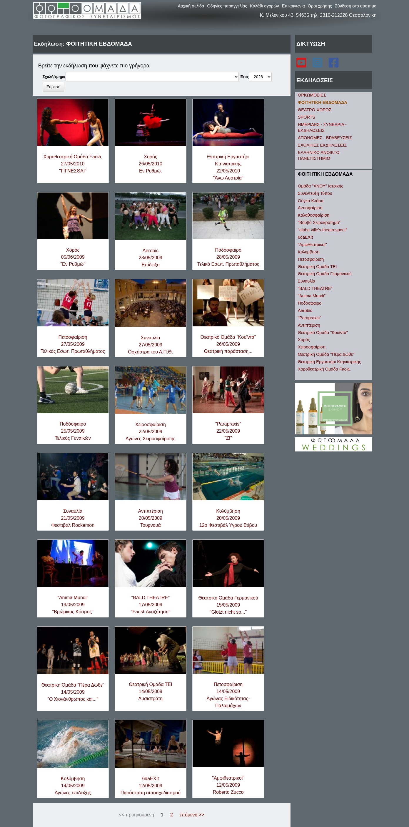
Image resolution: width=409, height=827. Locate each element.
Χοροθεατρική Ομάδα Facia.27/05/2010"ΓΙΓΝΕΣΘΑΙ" (72, 163)
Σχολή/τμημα (54, 76)
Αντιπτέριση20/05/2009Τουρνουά (150, 518)
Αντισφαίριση (310, 207)
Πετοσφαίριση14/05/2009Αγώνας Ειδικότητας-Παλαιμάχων (228, 695)
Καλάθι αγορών (264, 6)
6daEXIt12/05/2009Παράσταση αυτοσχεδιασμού (151, 785)
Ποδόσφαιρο (309, 303)
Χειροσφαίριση (311, 347)
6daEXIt (305, 237)
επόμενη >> (192, 814)
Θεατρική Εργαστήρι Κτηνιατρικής (329, 361)
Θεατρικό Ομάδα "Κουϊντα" (323, 332)
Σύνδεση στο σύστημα (356, 6)
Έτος (244, 76)
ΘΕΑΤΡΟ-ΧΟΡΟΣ (314, 109)
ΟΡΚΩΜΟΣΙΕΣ (312, 95)
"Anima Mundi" (311, 295)
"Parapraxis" (309, 317)
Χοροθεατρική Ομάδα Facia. (324, 369)
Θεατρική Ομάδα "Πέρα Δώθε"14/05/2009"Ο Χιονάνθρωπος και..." (72, 692)
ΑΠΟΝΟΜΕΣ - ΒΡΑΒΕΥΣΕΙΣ (325, 137)
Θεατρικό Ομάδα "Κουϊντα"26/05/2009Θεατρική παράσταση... (228, 344)
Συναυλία (306, 281)
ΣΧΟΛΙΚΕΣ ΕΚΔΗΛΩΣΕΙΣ (322, 145)
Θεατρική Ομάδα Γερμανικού (325, 273)
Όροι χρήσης (320, 6)
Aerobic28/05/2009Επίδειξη (150, 257)
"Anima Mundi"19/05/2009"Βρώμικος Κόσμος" (72, 604)
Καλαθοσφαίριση (313, 215)
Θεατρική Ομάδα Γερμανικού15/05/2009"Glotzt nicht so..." (228, 605)
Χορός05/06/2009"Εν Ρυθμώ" (72, 257)
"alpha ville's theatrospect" (322, 229)
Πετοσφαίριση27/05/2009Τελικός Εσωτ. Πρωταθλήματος (73, 344)
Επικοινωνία (293, 6)
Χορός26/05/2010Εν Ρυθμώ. (150, 163)
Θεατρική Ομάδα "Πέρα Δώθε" (326, 354)
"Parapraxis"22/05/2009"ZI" (228, 431)
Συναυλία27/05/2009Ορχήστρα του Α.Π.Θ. (150, 344)
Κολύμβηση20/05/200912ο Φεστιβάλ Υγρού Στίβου (228, 518)
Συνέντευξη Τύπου (315, 193)
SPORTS (306, 117)
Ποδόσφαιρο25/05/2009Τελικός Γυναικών (73, 431)
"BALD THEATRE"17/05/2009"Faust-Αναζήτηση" (150, 604)
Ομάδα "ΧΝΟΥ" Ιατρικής (320, 186)
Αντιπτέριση (309, 325)
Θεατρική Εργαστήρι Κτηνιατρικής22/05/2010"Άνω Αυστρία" (228, 167)
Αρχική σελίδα (191, 6)
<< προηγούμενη (136, 814)
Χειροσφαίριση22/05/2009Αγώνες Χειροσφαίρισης (151, 431)
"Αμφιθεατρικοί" (312, 244)
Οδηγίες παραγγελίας (227, 6)
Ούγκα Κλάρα (310, 200)
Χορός (304, 339)
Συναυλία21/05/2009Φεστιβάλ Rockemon (72, 518)
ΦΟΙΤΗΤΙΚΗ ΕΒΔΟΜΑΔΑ (322, 102)
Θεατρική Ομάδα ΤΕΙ (317, 266)
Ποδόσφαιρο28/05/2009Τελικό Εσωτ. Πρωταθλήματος (228, 257)
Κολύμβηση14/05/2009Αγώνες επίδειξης (73, 785)
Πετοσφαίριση (311, 259)
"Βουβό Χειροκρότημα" (319, 222)
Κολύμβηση (308, 252)
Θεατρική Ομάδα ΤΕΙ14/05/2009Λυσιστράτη (150, 691)
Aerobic (305, 310)
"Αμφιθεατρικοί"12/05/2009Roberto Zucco (228, 785)
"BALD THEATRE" (315, 288)
